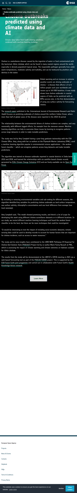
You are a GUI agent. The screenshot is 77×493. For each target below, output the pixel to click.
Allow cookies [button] (70, 488)
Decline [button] (61, 488)
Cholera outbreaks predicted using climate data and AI (20, 13)
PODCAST (26, 245)
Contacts (4, 459)
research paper (10, 111)
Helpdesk (4, 464)
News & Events (6, 454)
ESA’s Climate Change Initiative (24, 162)
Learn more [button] (13, 489)
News (9, 9)
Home (4, 9)
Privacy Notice (5, 480)
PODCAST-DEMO (41, 260)
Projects (3, 448)
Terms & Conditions (7, 475)
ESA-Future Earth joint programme (14, 263)
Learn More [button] (38, 278)
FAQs (2, 469)
